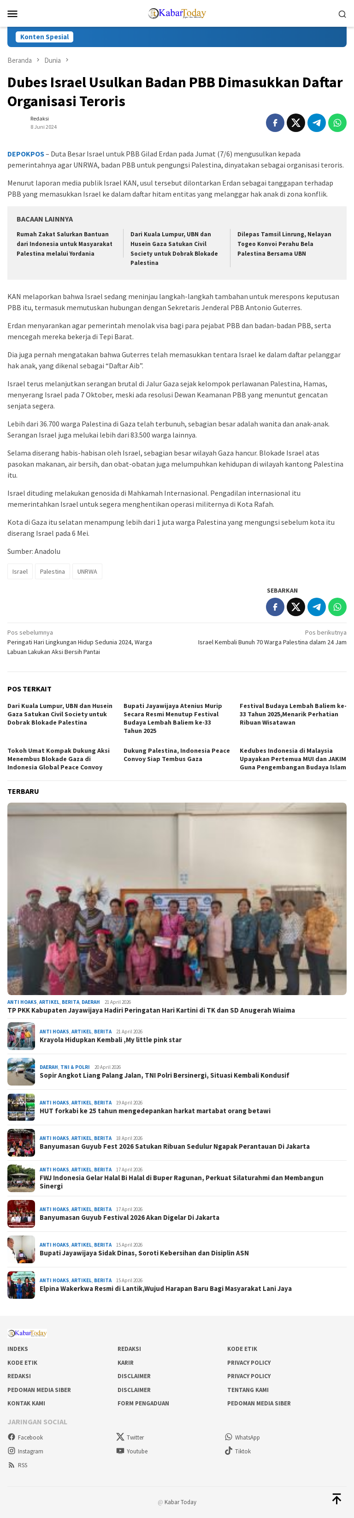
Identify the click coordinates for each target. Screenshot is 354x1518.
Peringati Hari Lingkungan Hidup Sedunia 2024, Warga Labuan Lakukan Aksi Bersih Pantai (88, 642)
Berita (70, 1002)
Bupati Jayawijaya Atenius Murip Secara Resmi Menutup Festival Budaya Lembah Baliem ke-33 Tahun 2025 (173, 718)
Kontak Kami (26, 1403)
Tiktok (237, 1451)
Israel (20, 571)
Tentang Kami (248, 1390)
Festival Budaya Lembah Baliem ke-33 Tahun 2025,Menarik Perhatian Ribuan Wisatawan (293, 714)
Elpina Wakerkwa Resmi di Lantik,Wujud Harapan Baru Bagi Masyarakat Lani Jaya (166, 1288)
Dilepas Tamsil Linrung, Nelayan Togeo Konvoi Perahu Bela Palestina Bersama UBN (284, 244)
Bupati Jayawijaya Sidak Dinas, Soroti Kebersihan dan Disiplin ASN (144, 1253)
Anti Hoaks (22, 1002)
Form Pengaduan (143, 1403)
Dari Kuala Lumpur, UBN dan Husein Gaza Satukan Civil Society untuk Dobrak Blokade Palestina (59, 714)
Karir (126, 1363)
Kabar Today (180, 1502)
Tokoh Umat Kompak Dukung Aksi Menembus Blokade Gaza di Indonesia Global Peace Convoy (58, 758)
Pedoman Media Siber (39, 1390)
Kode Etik (242, 1349)
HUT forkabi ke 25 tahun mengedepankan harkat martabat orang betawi (155, 1111)
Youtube (132, 1451)
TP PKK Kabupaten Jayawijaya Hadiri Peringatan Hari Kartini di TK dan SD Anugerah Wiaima (151, 1010)
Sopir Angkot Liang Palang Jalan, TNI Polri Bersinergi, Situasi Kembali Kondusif (164, 1075)
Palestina (52, 571)
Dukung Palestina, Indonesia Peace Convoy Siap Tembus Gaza (177, 754)
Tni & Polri (75, 1067)
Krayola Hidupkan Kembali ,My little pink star (111, 1040)
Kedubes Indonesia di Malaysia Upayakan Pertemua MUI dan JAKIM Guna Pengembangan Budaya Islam (293, 758)
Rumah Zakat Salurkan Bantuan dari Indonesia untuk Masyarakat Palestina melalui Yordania (64, 244)
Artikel (49, 1002)
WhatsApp (242, 1437)
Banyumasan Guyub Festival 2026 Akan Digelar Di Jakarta (129, 1217)
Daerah (91, 1002)
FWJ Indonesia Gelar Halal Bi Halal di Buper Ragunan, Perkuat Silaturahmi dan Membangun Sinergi (182, 1182)
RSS (17, 1465)
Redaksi (129, 1349)
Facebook (25, 1437)
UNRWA (87, 571)
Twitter (130, 1437)
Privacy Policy (249, 1363)
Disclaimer (134, 1376)
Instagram (25, 1451)
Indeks (17, 1349)
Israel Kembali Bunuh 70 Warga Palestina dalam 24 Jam (265, 637)
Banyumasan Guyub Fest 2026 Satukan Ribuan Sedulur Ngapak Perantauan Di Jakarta (175, 1146)
